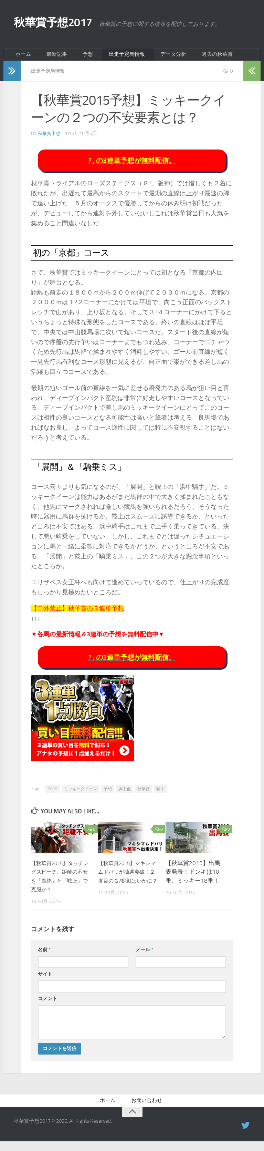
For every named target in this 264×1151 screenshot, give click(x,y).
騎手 (160, 796)
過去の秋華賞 (193, 56)
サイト (45, 981)
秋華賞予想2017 (66, 24)
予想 (76, 56)
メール (144, 957)
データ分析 (154, 56)
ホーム (21, 56)
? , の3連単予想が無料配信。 (132, 165)
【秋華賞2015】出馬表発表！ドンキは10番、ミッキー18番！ (193, 879)
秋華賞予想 (50, 138)
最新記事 (51, 56)
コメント (47, 1006)
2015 (52, 796)
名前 (44, 957)
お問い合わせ (146, 1109)
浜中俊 (124, 796)
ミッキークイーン (80, 796)
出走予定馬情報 (111, 56)
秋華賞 (143, 796)
